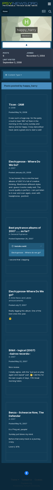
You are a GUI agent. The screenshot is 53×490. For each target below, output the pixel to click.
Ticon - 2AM (16, 104)
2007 (13, 168)
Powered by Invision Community (26, 486)
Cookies (38, 479)
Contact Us (27, 479)
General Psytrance (19, 234)
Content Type (13, 75)
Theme (15, 479)
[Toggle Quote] (13, 246)
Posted (18, 112)
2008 (13, 108)
